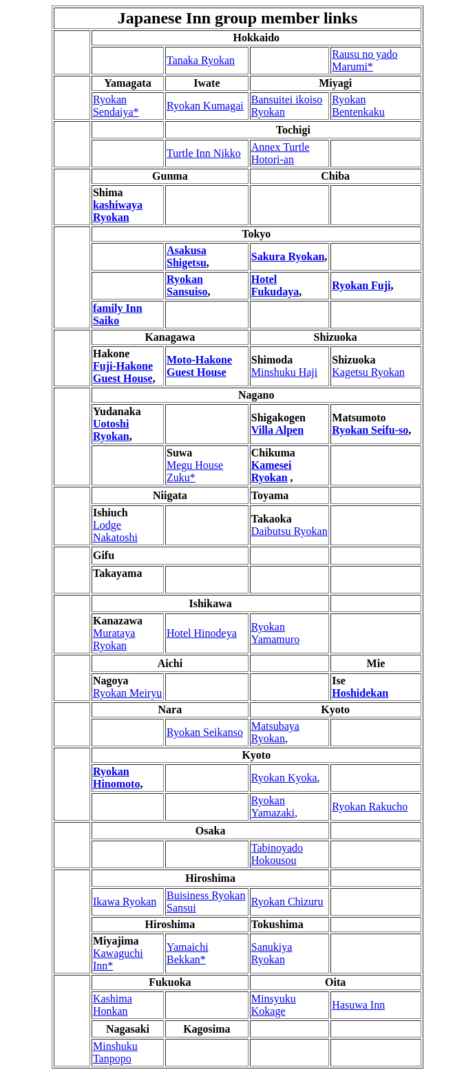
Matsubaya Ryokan (275, 732)
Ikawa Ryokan (124, 901)
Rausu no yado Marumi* (364, 60)
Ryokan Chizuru (287, 901)
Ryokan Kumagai (205, 106)
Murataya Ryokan (114, 639)
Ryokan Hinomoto (116, 778)
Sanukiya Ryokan (272, 953)
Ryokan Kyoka (284, 777)
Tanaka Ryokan (201, 60)
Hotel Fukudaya (275, 285)
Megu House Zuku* (195, 471)
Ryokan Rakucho (370, 806)
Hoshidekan (360, 693)
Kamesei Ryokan (271, 471)
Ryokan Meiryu (127, 693)
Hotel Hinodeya (202, 633)
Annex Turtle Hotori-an (280, 153)
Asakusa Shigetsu (187, 256)
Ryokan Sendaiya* (116, 106)
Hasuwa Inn (358, 1005)
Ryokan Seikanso (205, 732)
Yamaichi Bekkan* (188, 953)
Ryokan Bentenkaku (358, 106)
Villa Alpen (277, 430)
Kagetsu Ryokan (368, 372)
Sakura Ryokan (288, 256)
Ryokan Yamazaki (273, 806)
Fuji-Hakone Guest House (123, 372)
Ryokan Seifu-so (370, 430)
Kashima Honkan (112, 1005)
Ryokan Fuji (361, 285)
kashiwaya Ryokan (117, 211)
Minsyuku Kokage (273, 1005)
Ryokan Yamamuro (275, 633)
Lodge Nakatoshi (115, 531)
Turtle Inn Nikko (204, 153)
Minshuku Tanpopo (115, 1052)
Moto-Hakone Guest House (199, 366)
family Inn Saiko (117, 314)
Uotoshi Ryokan (111, 430)
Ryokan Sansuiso (187, 285)
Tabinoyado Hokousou (277, 854)
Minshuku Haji (284, 372)
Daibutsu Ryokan (289, 531)
